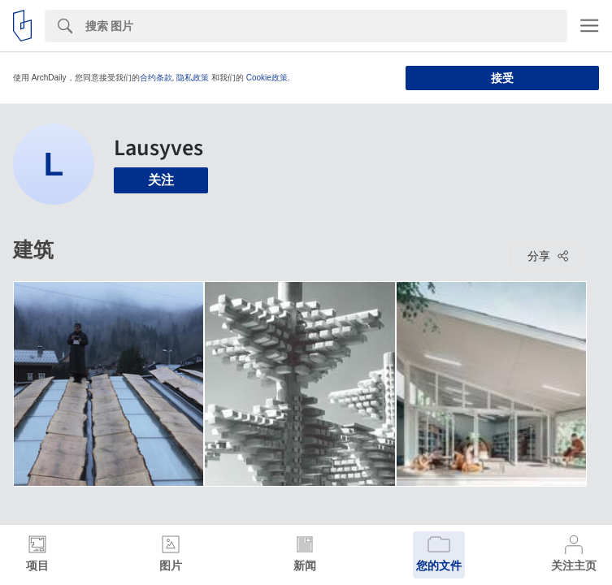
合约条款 (156, 77)
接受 (502, 78)
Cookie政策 (267, 77)
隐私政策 (192, 77)
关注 (161, 180)
